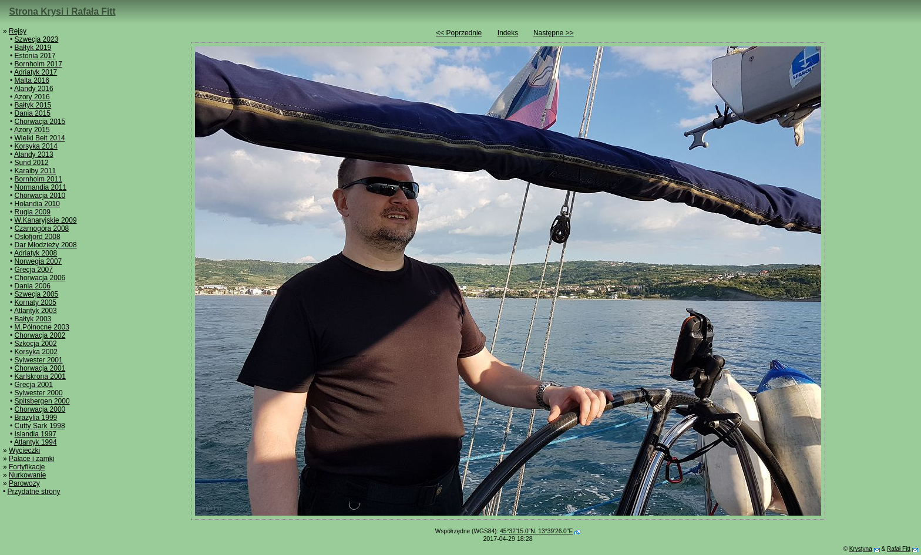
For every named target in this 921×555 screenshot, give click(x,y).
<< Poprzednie (459, 33)
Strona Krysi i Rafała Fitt (62, 11)
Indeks (508, 33)
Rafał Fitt (898, 549)
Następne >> (553, 33)
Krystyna (860, 549)
